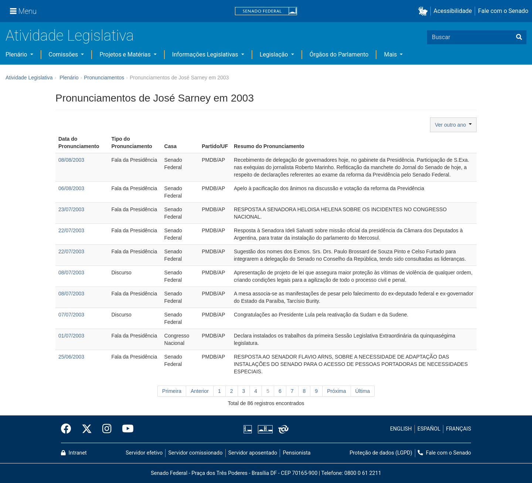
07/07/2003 (71, 315)
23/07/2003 (71, 209)
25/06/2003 (71, 357)
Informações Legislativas (206, 54)
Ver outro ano (453, 125)
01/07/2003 (71, 336)
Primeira (171, 391)
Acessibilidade (453, 10)
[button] (424, 11)
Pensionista (297, 453)
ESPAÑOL (428, 429)
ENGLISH (401, 429)
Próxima (336, 391)
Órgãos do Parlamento (339, 54)
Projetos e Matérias (125, 54)
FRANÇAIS (458, 429)
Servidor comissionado (195, 453)
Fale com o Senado (503, 10)
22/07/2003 (71, 230)
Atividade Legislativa (70, 35)
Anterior (200, 391)
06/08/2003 (71, 188)
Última (362, 391)
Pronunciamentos (104, 77)
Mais (391, 54)
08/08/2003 (71, 160)
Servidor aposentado (252, 453)
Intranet (74, 453)
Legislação (275, 54)
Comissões (64, 54)
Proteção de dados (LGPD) (380, 453)
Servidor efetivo (144, 453)
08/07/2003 (71, 272)
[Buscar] (519, 37)
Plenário (17, 54)
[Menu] (23, 11)
